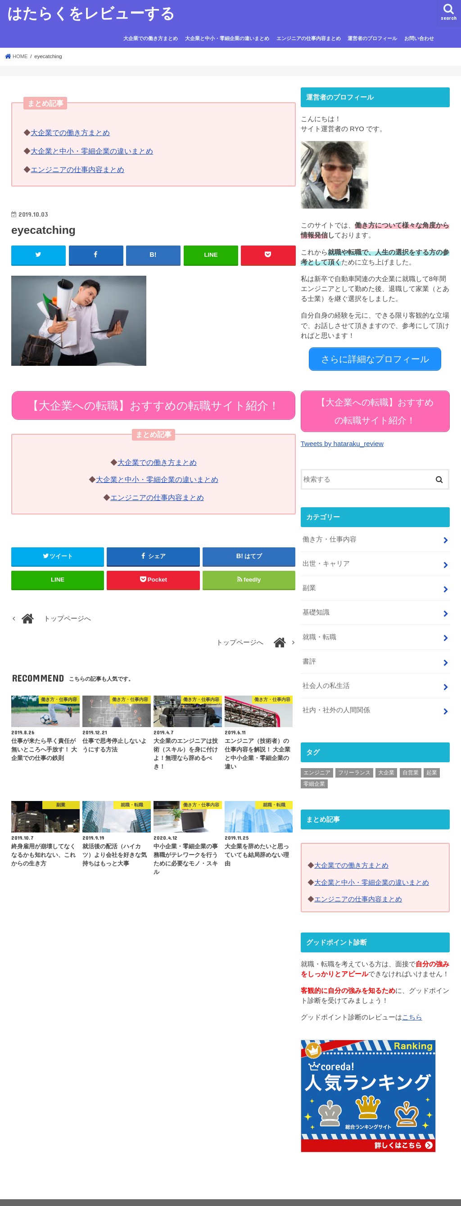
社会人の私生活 (326, 674)
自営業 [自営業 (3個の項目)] (410, 760)
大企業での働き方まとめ (150, 38)
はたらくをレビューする (91, 13)
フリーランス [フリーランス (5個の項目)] (354, 760)
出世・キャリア (326, 555)
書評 (309, 650)
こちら (412, 1004)
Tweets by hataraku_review (341, 436)
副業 (309, 579)
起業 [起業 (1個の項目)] (431, 760)
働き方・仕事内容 (330, 531)
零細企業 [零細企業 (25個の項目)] (314, 772)
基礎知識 (316, 602)
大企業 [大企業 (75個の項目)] (386, 760)
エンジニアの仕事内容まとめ (308, 38)
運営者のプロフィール (372, 38)
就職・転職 (319, 626)
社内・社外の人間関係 (336, 698)
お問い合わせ (419, 38)
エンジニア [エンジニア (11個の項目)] (316, 760)
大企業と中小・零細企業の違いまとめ (227, 38)
